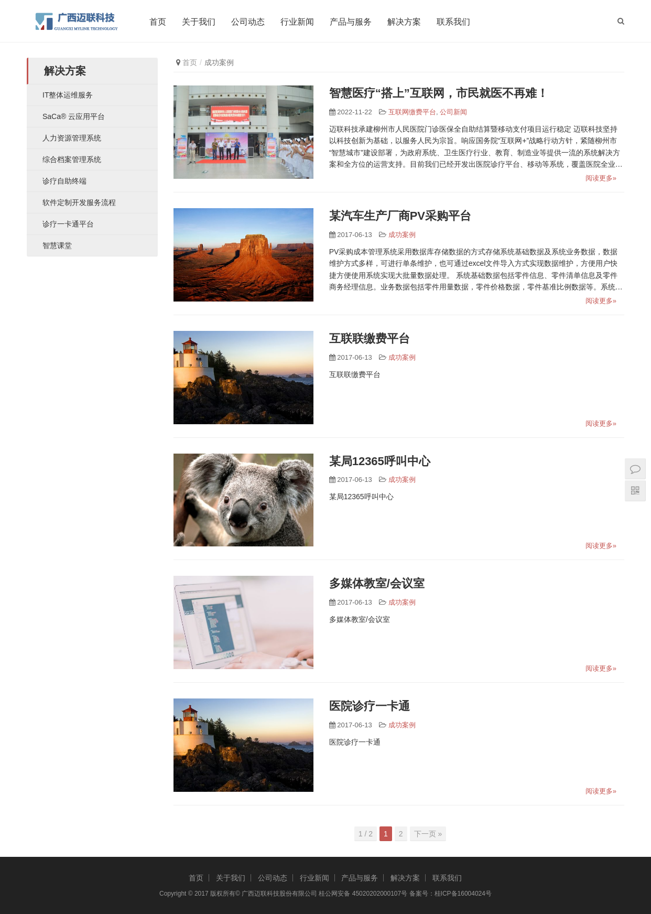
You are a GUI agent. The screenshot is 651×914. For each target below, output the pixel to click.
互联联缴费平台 (369, 338)
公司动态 (249, 21)
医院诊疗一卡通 (369, 706)
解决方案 (405, 21)
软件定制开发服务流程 (79, 202)
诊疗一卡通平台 (68, 224)
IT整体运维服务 (67, 95)
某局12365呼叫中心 (379, 461)
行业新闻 (299, 21)
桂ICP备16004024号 (463, 893)
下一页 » (428, 834)
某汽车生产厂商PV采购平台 (400, 215)
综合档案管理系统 (71, 159)
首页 (159, 21)
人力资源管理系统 (71, 138)
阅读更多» (600, 178)
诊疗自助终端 (64, 181)
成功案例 (402, 235)
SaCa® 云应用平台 (73, 116)
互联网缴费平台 (412, 112)
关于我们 (200, 21)
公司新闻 (453, 112)
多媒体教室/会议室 (377, 583)
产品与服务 (352, 21)
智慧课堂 (57, 245)
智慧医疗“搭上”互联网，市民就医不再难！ (438, 93)
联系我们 (455, 21)
